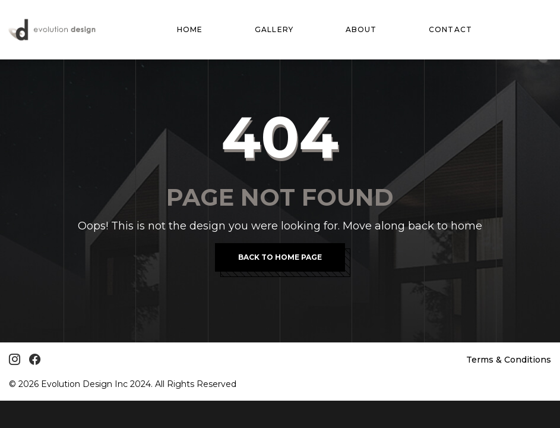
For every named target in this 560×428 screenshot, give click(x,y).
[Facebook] (34, 359)
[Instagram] (14, 359)
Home (190, 29)
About (361, 29)
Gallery (274, 29)
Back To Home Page (280, 257)
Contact (450, 29)
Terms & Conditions (508, 359)
